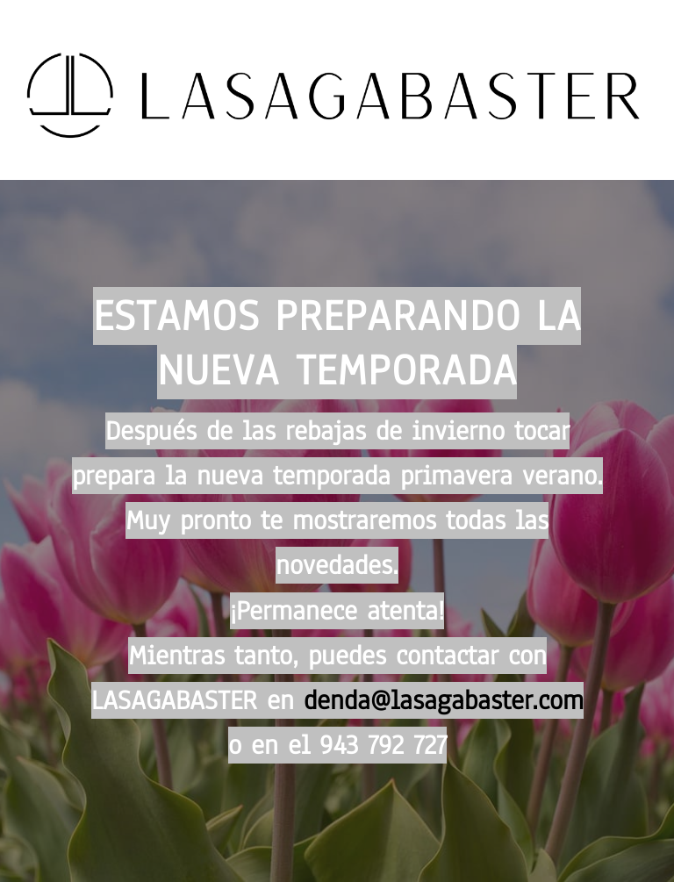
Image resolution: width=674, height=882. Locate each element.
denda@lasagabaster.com (444, 700)
